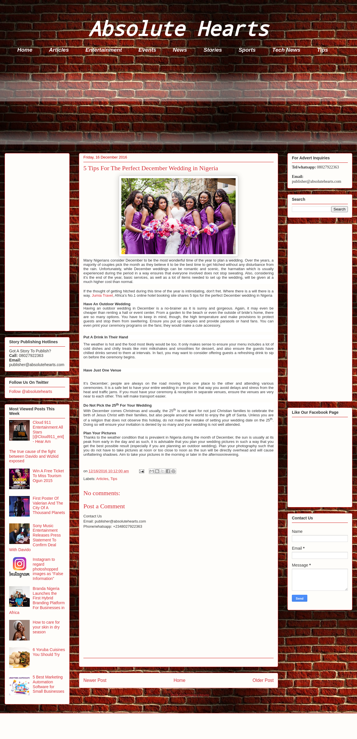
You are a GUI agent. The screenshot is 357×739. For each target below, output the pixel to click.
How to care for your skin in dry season (46, 627)
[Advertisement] (180, 104)
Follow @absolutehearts (30, 391)
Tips (322, 50)
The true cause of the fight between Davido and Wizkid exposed (34, 456)
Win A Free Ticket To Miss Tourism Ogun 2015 (48, 476)
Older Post (263, 680)
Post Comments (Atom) (190, 695)
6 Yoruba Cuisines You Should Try (49, 652)
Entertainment (103, 50)
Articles (59, 50)
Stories (213, 50)
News (180, 50)
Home (25, 50)
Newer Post (95, 680)
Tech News (286, 50)
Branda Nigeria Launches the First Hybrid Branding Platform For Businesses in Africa (37, 600)
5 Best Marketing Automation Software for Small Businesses (49, 684)
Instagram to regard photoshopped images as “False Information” (48, 569)
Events (147, 50)
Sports (247, 50)
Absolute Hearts (178, 28)
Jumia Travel (102, 295)
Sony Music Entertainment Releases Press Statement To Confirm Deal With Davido (35, 537)
